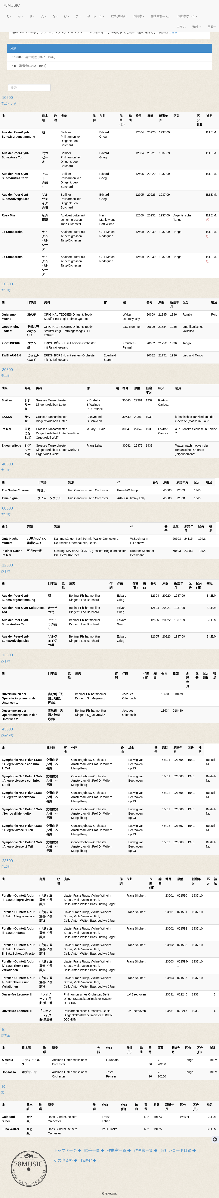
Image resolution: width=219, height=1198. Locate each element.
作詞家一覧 (145, 1150)
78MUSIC (11, 5)
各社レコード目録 (178, 1150)
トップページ (67, 1150)
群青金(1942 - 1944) (28, 65)
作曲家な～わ (187, 16)
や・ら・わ (95, 16)
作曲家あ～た (161, 16)
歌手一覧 (94, 1150)
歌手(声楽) (119, 16)
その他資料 (65, 1160)
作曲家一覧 (119, 1150)
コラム (181, 26)
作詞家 (138, 16)
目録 (212, 26)
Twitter (88, 1160)
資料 (196, 26)
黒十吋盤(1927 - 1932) (32, 57)
